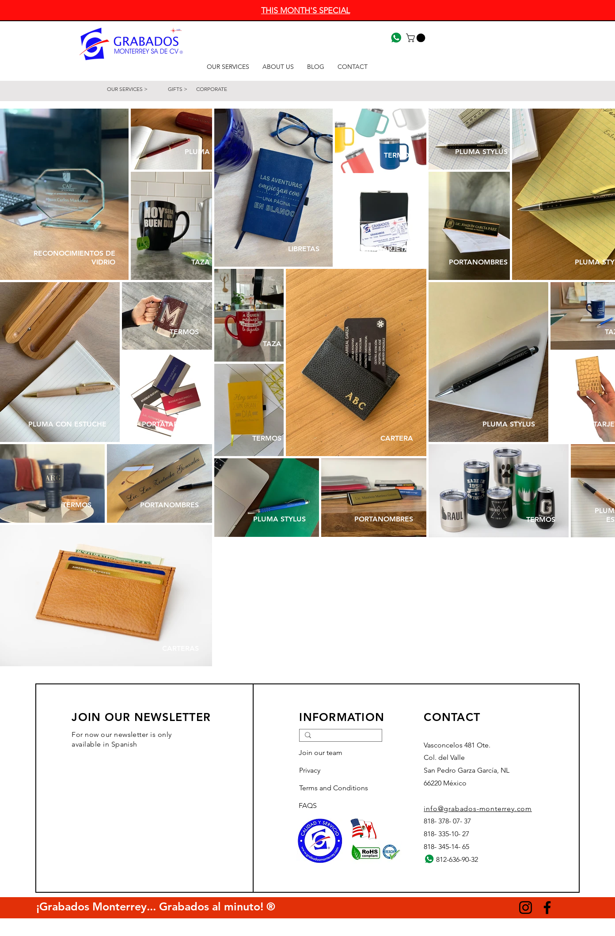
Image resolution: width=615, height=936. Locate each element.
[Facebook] (547, 907)
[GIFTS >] (177, 89)
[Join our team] (330, 753)
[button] (416, 38)
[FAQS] (330, 806)
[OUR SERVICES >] (127, 89)
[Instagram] (525, 907)
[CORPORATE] (221, 89)
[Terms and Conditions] (339, 788)
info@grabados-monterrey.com (478, 808)
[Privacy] (330, 771)
